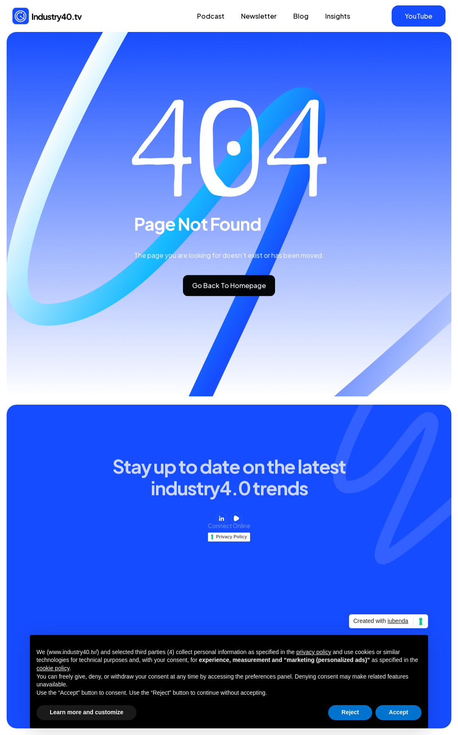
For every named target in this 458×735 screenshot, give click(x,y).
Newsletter (259, 16)
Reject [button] (350, 712)
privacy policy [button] (313, 652)
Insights (337, 16)
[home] (47, 15)
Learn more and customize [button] (86, 712)
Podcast (210, 16)
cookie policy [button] (53, 668)
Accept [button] (398, 712)
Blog (301, 16)
